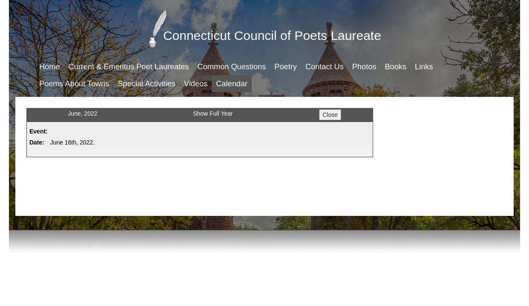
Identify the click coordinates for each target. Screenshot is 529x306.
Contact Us (324, 66)
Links (424, 66)
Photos (364, 66)
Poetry (285, 66)
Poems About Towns (74, 83)
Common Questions (232, 66)
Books (395, 66)
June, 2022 (82, 113)
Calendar (231, 83)
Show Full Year (213, 113)
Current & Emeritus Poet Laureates (129, 66)
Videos (195, 83)
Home (49, 66)
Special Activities (146, 83)
